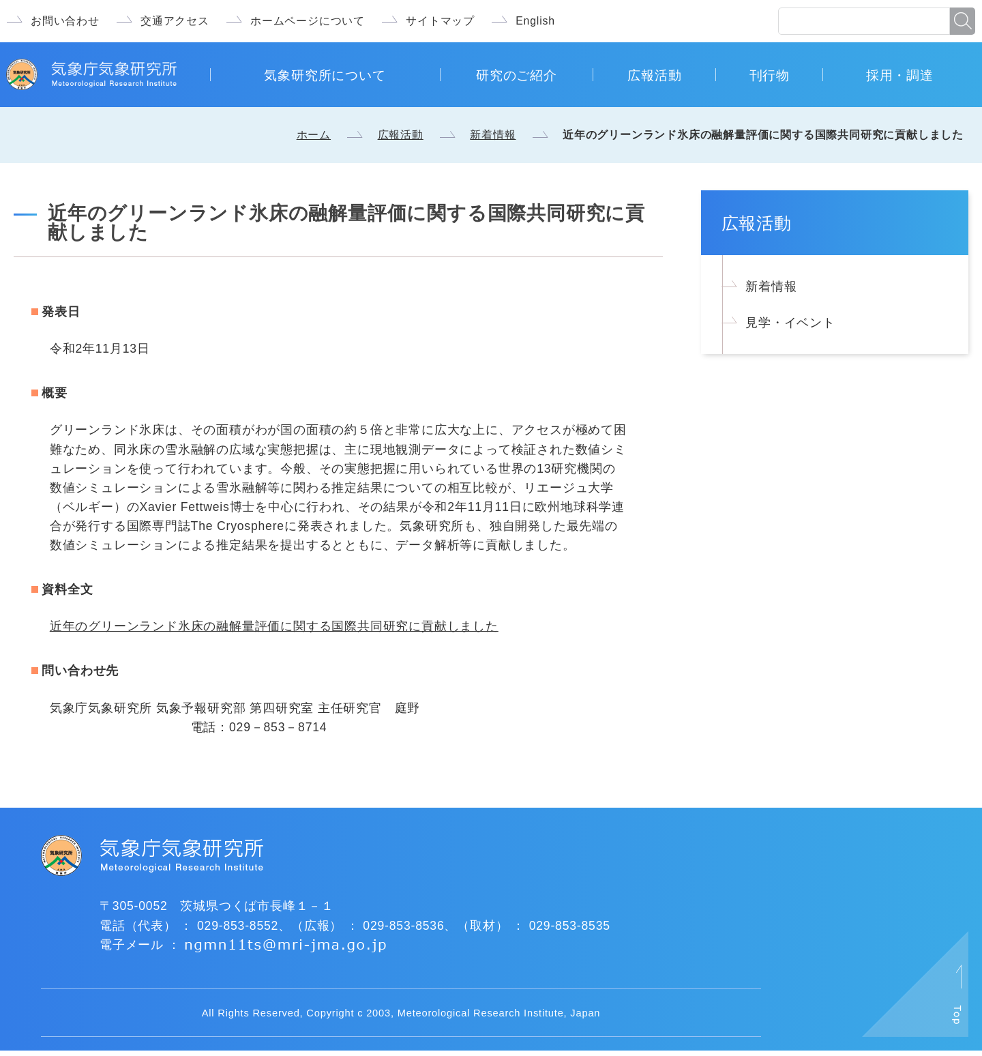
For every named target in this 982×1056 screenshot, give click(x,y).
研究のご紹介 (516, 75)
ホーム (314, 135)
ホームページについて (307, 21)
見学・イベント (790, 322)
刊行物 (769, 75)
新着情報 (493, 135)
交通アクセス (174, 21)
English (535, 21)
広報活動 (654, 75)
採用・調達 (900, 75)
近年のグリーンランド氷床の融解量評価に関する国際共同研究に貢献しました (274, 626)
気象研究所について (324, 75)
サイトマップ (440, 21)
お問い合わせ (65, 21)
